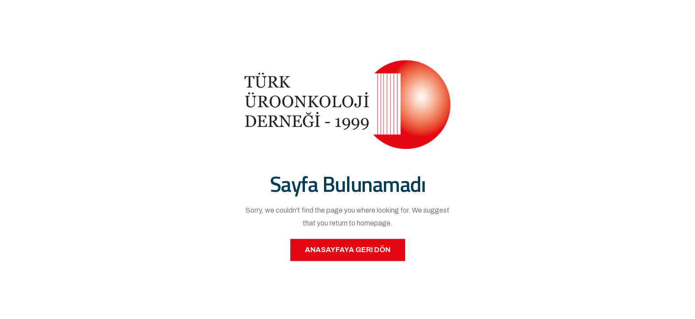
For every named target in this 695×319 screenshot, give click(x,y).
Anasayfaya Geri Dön (347, 249)
